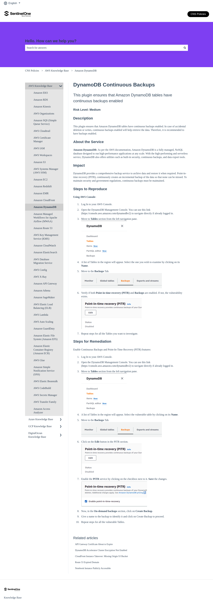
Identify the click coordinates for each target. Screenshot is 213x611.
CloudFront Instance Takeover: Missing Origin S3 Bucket (101, 556)
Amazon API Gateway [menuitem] (45, 283)
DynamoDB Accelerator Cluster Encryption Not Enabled (101, 550)
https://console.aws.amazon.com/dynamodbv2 (106, 213)
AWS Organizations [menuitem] (43, 113)
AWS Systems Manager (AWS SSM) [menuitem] (45, 171)
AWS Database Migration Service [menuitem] (42, 261)
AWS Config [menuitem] (40, 270)
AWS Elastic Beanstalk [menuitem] (45, 381)
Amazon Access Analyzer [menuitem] (41, 410)
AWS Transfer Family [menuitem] (44, 402)
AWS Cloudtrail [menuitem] (41, 131)
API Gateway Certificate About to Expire (94, 544)
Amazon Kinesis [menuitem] (42, 106)
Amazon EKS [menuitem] (40, 92)
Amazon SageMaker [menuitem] (44, 297)
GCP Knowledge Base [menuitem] (40, 426)
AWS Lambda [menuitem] (40, 314)
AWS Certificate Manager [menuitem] (42, 139)
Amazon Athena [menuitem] (41, 290)
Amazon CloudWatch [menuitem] (44, 245)
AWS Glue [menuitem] (39, 360)
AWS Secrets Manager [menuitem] (45, 395)
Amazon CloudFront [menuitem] (44, 200)
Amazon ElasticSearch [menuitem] (45, 252)
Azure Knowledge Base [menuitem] (40, 419)
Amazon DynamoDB (86, 70)
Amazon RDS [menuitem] (40, 99)
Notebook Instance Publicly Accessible (93, 568)
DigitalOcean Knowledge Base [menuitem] (37, 435)
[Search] (185, 48)
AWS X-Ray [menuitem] (40, 276)
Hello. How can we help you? (51, 41)
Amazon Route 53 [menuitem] (42, 228)
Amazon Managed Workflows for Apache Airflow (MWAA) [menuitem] (45, 218)
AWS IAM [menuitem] (39, 148)
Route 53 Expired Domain (87, 562)
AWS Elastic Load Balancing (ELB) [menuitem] (43, 306)
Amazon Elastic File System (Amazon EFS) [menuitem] (45, 337)
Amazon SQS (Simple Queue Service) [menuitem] (45, 122)
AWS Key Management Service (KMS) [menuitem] (45, 237)
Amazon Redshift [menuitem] (42, 186)
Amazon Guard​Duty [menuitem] (44, 328)
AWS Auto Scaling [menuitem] (43, 321)
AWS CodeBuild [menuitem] (42, 388)
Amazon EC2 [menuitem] (40, 179)
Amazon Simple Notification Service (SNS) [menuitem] (43, 371)
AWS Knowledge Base (57, 70)
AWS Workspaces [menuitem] (42, 155)
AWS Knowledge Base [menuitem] (40, 86)
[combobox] (103, 48)
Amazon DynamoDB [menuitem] (44, 207)
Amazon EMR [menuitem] (41, 193)
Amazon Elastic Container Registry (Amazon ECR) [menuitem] (43, 350)
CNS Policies (198, 14)
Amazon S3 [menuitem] (39, 162)
